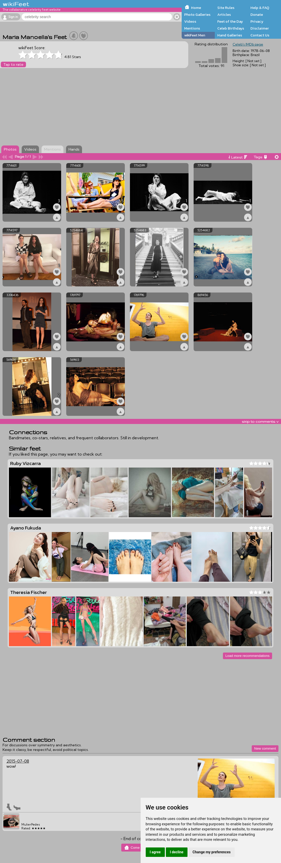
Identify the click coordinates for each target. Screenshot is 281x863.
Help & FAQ (259, 7)
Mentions (192, 28)
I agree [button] (155, 852)
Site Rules (225, 7)
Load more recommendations (247, 656)
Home (196, 7)
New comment (265, 748)
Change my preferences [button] (212, 852)
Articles (224, 14)
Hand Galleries (229, 35)
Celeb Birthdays (230, 28)
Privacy (256, 21)
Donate (256, 14)
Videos (190, 21)
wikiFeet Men (194, 35)
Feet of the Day (230, 21)
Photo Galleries (197, 14)
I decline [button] (176, 852)
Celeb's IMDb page (248, 44)
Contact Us (259, 35)
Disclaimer (259, 28)
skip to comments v (260, 421)
